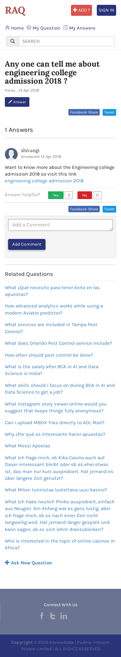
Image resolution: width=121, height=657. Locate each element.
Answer (17, 102)
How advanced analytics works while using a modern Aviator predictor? (54, 309)
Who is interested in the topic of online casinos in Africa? (60, 544)
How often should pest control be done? (49, 355)
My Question (43, 28)
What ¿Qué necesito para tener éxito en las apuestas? (52, 291)
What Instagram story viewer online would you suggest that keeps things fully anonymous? (55, 407)
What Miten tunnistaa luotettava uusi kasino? (56, 490)
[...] (67, 41)
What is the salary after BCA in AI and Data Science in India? (51, 370)
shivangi (30, 150)
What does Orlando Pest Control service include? (58, 343)
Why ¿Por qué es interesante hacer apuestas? (55, 434)
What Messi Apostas (27, 446)
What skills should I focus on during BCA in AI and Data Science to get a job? (60, 388)
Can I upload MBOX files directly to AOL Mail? (54, 422)
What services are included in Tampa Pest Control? (51, 328)
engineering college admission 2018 (44, 181)
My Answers (79, 28)
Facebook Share (84, 112)
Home (14, 28)
